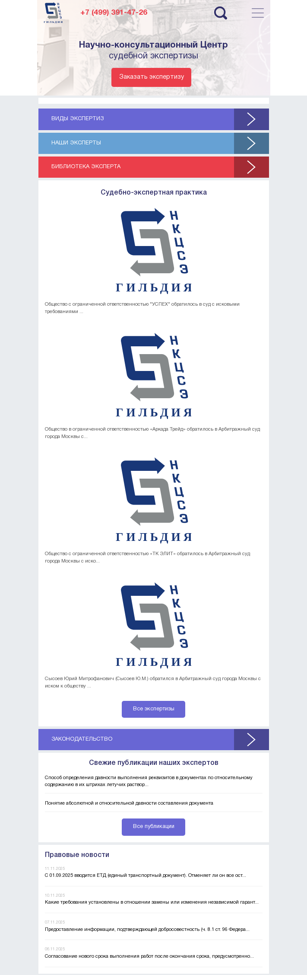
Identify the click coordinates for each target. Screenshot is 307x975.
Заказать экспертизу (151, 77)
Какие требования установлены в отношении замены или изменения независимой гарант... (152, 902)
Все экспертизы (153, 709)
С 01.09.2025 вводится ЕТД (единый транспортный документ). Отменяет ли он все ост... (145, 875)
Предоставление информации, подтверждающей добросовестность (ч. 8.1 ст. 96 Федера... (147, 929)
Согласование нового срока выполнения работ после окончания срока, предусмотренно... (149, 956)
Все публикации (153, 826)
